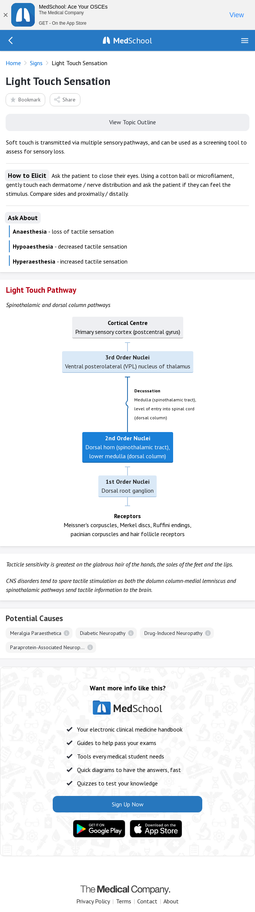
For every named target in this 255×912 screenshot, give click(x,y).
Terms (123, 901)
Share (64, 99)
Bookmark (24, 99)
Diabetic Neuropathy (103, 633)
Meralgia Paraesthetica (35, 633)
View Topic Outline (127, 122)
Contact (147, 901)
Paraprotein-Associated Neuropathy (50, 647)
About (171, 901)
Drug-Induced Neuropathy (173, 633)
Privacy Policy (93, 901)
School (132, 40)
